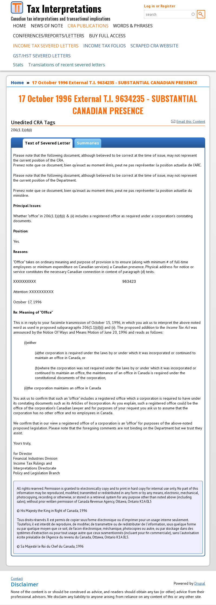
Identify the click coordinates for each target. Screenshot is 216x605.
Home (19, 26)
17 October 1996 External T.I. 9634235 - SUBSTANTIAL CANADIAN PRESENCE (114, 83)
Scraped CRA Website (154, 46)
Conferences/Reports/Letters (48, 36)
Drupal (199, 584)
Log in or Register (159, 6)
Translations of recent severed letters (66, 65)
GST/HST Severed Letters (42, 56)
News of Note (47, 26)
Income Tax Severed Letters (45, 46)
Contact (17, 579)
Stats (18, 65)
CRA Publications (88, 26)
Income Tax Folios (104, 46)
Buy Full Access (107, 36)
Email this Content (188, 121)
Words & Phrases (133, 26)
